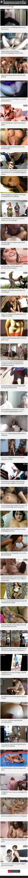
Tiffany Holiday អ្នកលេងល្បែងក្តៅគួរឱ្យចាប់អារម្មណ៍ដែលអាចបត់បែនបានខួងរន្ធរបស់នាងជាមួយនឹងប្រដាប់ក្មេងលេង (12, 363)
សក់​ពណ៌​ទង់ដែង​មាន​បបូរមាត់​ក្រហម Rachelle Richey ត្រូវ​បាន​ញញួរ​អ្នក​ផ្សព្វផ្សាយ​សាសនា (12, 410)
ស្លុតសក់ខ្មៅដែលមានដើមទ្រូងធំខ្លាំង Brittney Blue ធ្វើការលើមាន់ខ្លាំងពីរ (14, 554)
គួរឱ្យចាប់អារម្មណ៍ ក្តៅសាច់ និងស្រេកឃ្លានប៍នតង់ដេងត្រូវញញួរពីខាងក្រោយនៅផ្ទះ (12, 52)
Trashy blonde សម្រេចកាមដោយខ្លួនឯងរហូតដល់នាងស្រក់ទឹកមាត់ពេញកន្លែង (13, 745)
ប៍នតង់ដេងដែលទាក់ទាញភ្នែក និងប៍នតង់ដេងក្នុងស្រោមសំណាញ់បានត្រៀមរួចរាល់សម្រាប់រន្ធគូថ (13, 482)
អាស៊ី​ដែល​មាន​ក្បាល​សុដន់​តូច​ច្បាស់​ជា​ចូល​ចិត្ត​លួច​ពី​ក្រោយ (14, 840)
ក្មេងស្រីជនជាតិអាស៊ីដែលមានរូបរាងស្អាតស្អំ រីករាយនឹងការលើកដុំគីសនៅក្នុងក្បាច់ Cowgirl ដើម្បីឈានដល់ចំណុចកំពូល (13, 578)
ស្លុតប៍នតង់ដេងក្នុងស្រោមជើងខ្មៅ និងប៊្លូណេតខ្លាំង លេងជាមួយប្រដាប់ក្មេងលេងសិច (13, 386)
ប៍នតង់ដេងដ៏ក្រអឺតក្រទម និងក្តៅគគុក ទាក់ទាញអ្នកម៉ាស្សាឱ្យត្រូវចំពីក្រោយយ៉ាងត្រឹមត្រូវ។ (13, 195)
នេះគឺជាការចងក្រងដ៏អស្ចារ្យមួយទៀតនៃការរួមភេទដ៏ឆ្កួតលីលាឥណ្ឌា (13, 339)
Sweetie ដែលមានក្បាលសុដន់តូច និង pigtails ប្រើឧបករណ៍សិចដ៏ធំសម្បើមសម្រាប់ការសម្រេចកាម (14, 506)
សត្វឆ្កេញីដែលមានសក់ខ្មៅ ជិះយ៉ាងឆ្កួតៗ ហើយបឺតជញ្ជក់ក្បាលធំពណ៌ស (13, 673)
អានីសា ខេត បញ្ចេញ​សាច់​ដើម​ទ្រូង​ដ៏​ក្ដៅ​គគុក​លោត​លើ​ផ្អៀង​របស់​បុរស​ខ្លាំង (13, 315)
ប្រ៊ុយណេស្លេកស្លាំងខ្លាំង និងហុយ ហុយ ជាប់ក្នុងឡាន (14, 816)
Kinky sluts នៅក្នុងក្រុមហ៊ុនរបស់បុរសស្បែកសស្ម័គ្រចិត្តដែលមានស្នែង (12, 458)
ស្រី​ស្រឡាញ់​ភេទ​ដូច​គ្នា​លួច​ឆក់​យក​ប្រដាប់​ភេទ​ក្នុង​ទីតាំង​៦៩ (13, 76)
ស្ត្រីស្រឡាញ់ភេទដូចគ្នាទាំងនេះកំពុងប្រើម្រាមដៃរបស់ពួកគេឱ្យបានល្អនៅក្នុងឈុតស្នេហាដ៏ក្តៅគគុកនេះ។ (14, 649)
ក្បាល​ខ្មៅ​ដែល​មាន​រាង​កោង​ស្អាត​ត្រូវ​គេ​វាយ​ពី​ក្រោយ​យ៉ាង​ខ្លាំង (13, 697)
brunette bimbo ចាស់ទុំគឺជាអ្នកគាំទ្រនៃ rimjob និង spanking (13, 28)
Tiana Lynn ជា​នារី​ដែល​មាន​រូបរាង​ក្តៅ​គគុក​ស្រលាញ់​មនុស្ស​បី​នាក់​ (11, 721)
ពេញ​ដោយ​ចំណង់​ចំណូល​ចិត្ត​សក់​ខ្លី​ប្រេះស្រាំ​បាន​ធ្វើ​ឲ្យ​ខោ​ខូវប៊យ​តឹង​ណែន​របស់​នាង (13, 625)
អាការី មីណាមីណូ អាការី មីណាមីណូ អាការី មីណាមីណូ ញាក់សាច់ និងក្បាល (11, 267)
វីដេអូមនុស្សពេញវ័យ (15, 2)
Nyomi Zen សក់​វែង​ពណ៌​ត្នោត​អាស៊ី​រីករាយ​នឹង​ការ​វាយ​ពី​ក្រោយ (13, 434)
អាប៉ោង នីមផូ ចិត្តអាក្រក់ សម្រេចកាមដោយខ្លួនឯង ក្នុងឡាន (13, 124)
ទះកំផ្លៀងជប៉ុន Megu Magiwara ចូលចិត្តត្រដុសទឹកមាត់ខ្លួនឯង (14, 793)
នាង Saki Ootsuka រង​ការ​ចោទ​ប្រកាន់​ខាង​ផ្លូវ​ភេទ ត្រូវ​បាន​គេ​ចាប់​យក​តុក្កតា (13, 864)
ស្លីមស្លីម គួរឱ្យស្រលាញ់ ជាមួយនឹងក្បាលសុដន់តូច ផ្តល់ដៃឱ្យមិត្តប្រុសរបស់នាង (13, 530)
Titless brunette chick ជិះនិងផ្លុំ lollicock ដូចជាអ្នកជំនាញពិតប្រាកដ (13, 100)
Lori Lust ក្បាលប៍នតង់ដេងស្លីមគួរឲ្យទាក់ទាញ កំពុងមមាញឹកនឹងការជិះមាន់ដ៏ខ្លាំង (14, 601)
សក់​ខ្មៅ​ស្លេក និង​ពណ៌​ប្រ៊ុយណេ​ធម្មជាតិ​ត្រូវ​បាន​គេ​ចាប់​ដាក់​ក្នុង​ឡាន (13, 291)
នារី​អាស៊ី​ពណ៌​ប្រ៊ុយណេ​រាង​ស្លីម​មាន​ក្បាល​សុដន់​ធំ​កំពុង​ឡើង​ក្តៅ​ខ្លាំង (13, 243)
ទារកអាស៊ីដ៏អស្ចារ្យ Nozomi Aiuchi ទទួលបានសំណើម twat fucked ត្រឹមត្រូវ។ (13, 219)
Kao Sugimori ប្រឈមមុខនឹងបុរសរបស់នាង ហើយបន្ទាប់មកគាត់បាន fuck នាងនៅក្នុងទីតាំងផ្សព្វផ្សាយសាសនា (14, 172)
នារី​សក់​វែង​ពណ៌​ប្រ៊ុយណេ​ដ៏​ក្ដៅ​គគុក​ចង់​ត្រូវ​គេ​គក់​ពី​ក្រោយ (13, 769)
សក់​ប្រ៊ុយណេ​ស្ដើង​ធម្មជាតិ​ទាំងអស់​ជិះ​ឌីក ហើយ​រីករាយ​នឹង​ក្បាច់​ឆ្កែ (13, 147)
